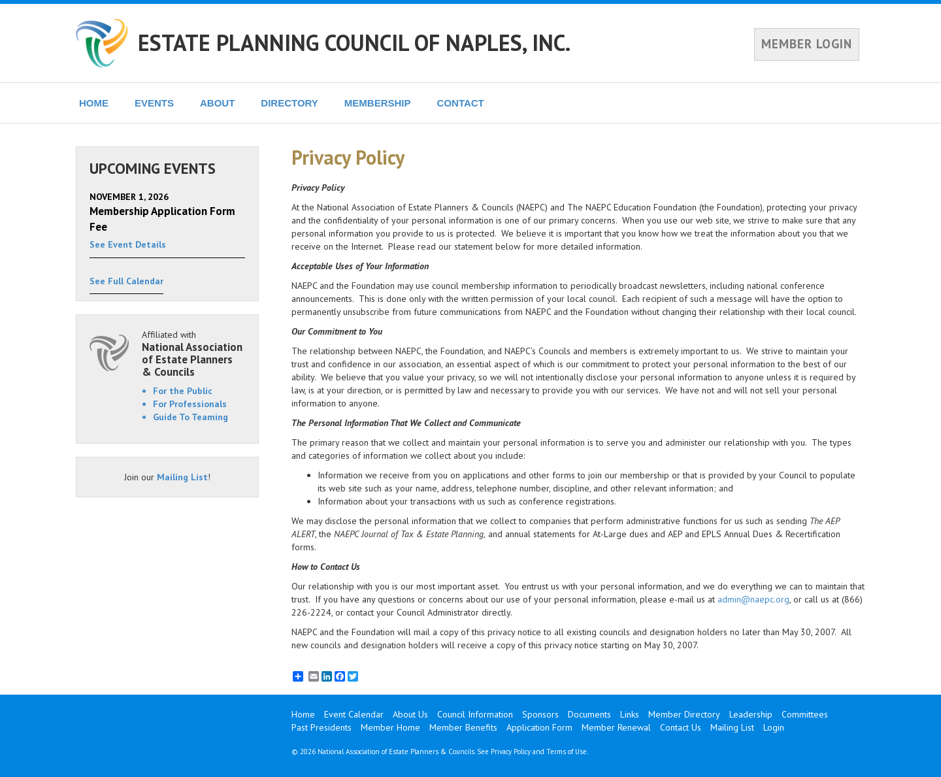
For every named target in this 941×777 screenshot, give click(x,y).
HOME (93, 102)
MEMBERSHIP (377, 102)
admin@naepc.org (753, 599)
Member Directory (684, 714)
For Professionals (190, 404)
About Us (410, 714)
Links (629, 714)
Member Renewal (616, 727)
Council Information (475, 714)
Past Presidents (321, 727)
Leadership (750, 714)
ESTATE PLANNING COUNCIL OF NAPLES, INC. (354, 42)
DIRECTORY (289, 102)
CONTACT (460, 102)
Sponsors (540, 714)
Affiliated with (193, 353)
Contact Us (680, 727)
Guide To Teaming (190, 417)
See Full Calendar (126, 281)
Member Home (390, 727)
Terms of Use (566, 751)
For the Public (182, 391)
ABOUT (217, 102)
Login (773, 727)
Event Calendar (354, 714)
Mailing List (182, 477)
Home (303, 714)
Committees (805, 714)
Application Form (539, 727)
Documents (589, 714)
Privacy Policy (511, 751)
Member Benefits (463, 727)
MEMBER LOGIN (806, 44)
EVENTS (154, 102)
